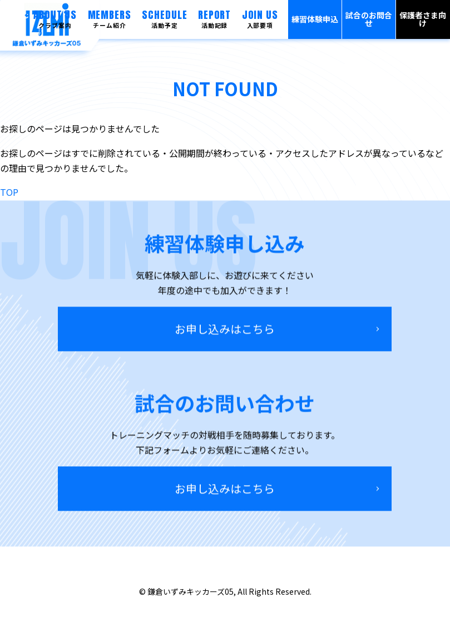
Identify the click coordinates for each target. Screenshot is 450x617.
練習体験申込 (314, 19)
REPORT (214, 18)
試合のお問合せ (368, 19)
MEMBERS (109, 18)
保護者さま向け (422, 19)
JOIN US (260, 18)
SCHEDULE (164, 18)
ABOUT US (55, 18)
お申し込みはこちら (225, 332)
